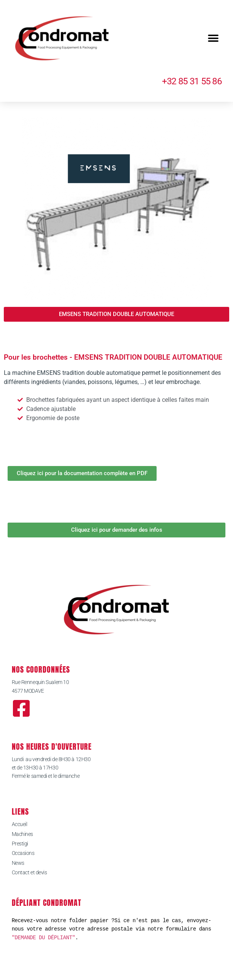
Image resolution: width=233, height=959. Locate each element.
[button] (213, 38)
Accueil (19, 824)
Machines (22, 834)
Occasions (23, 853)
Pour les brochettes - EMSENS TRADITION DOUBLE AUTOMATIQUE (113, 357)
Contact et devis (29, 872)
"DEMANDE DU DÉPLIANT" (43, 937)
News (18, 863)
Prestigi (20, 844)
